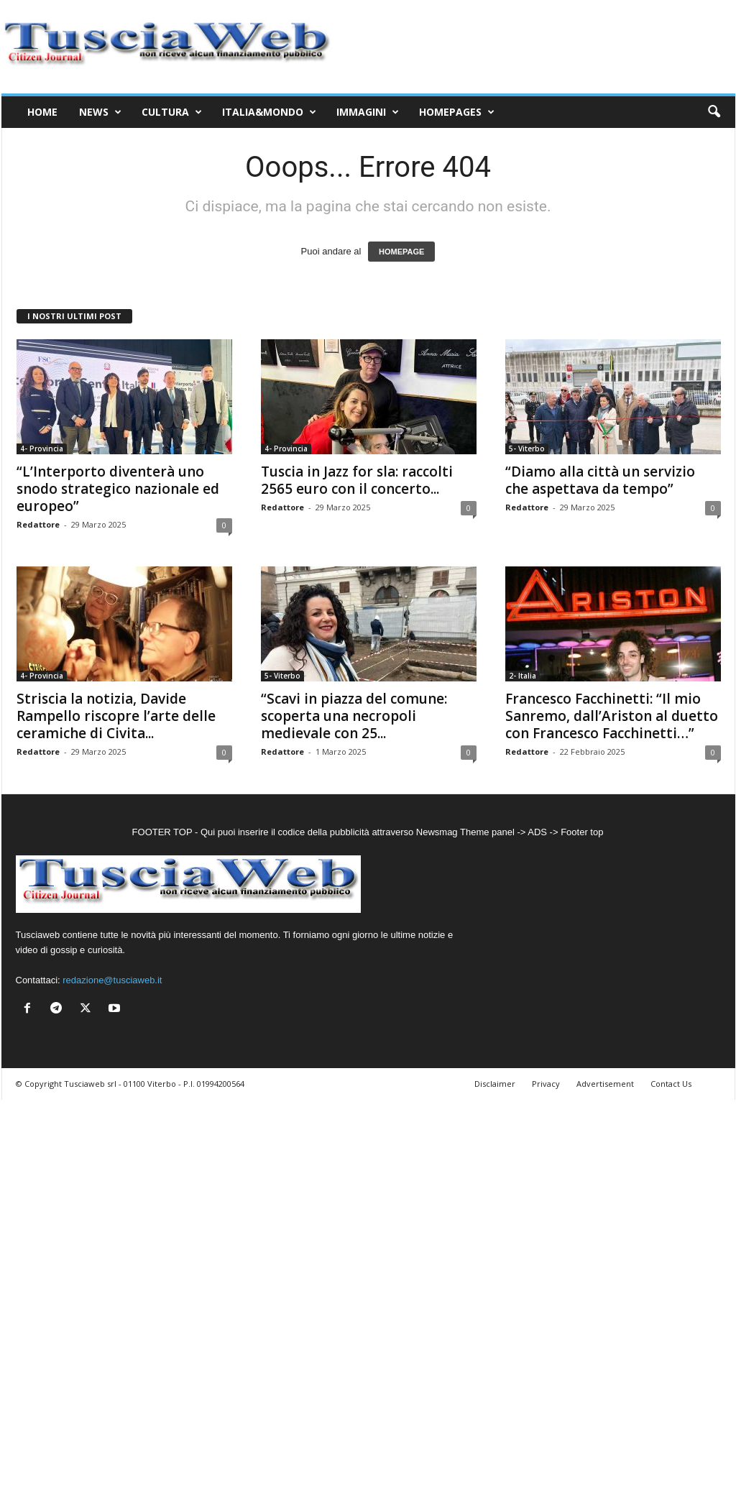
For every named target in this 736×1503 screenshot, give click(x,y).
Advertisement (605, 1083)
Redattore (38, 524)
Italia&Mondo (269, 112)
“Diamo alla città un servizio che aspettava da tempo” (600, 480)
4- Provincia (41, 448)
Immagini (367, 112)
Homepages (456, 112)
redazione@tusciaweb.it (112, 980)
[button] (714, 112)
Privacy (546, 1083)
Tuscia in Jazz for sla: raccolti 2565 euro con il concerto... (357, 480)
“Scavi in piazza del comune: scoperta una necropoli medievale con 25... (354, 716)
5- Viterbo (527, 448)
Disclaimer (494, 1083)
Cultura (172, 112)
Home (42, 112)
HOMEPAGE (401, 251)
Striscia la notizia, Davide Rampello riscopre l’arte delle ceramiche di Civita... (116, 716)
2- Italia (522, 676)
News (100, 112)
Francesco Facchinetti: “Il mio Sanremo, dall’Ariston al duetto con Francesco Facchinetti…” (611, 716)
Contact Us (670, 1083)
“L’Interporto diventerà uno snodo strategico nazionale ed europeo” (118, 488)
